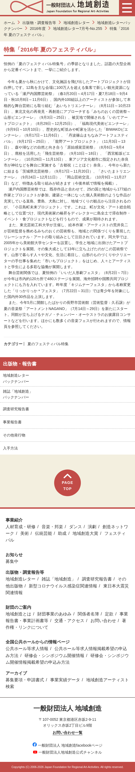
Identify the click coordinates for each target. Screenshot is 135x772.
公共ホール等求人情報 (27, 648)
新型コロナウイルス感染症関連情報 (63, 586)
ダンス (75, 526)
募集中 (12, 561)
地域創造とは (18, 614)
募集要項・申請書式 (25, 680)
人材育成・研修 (20, 526)
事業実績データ (65, 680)
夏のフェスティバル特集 (48, 344)
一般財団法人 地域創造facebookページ (68, 745)
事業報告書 (12, 422)
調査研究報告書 (16, 409)
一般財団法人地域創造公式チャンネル (67, 752)
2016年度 (38, 28)
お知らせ (14, 554)
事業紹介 (14, 520)
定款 (109, 614)
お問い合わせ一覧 (67, 732)
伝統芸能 (43, 533)
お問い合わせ (103, 620)
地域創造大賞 (85, 533)
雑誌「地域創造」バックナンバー (18, 394)
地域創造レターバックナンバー (16, 378)
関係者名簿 (88, 614)
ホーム (9, 23)
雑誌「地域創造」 (59, 579)
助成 (62, 533)
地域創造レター (76, 23)
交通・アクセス (69, 620)
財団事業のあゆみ (54, 614)
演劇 (92, 526)
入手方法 (10, 448)
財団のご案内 (18, 607)
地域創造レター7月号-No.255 (77, 28)
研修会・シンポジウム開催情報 (54, 655)
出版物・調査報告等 (39, 23)
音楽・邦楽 (52, 526)
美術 (24, 533)
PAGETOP (67, 482)
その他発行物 (14, 435)
